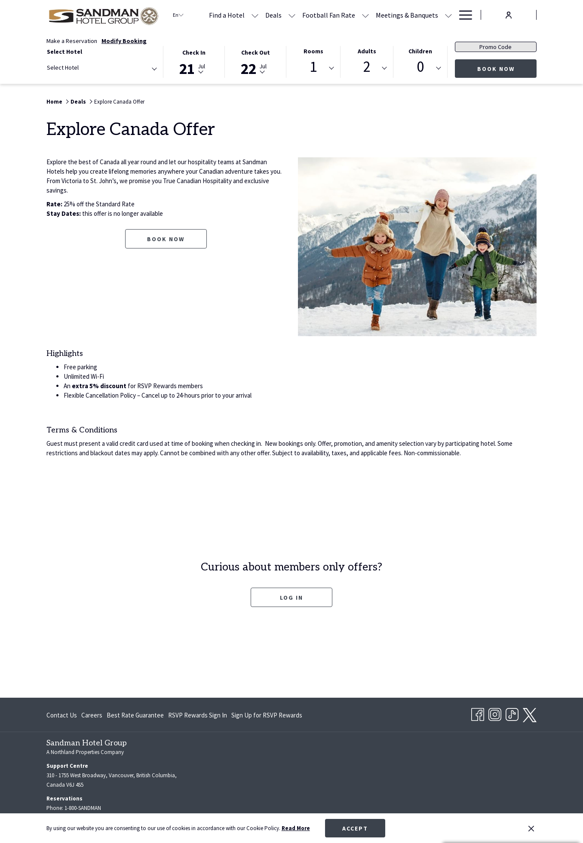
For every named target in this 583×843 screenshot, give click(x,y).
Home (54, 101)
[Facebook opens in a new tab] (477, 713)
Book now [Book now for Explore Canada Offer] (165, 239)
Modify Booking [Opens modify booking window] (124, 41)
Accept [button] (355, 828)
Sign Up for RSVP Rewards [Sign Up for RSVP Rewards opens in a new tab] (266, 716)
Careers (91, 715)
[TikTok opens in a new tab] (512, 713)
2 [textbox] (367, 66)
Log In (306, 597)
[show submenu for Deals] (292, 15)
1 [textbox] (313, 66)
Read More (296, 828)
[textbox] (81, 67)
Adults (367, 51)
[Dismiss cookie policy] (531, 828)
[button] (194, 61)
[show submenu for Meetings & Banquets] (448, 15)
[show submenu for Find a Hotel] (255, 15)
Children (420, 51)
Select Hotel (64, 51)
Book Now (496, 69)
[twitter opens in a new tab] (530, 713)
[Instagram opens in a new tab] (494, 713)
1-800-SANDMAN (82, 808)
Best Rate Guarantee (135, 715)
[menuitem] (273, 15)
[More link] (462, 15)
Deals (78, 101)
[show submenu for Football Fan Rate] (365, 15)
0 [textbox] (420, 66)
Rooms (313, 51)
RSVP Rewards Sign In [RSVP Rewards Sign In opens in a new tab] (197, 716)
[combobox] (101, 69)
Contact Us (61, 715)
